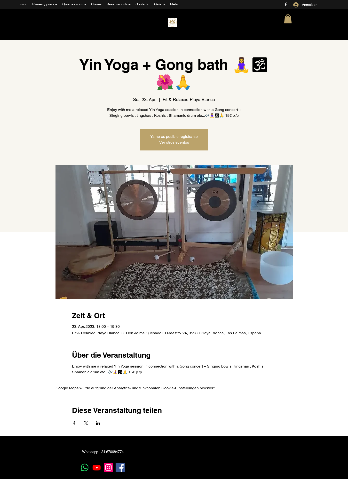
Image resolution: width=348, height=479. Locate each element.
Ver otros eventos (174, 142)
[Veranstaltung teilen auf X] (86, 423)
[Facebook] (285, 4)
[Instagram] (108, 467)
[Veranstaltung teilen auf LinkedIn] (98, 423)
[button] (288, 18)
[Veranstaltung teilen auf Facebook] (74, 423)
